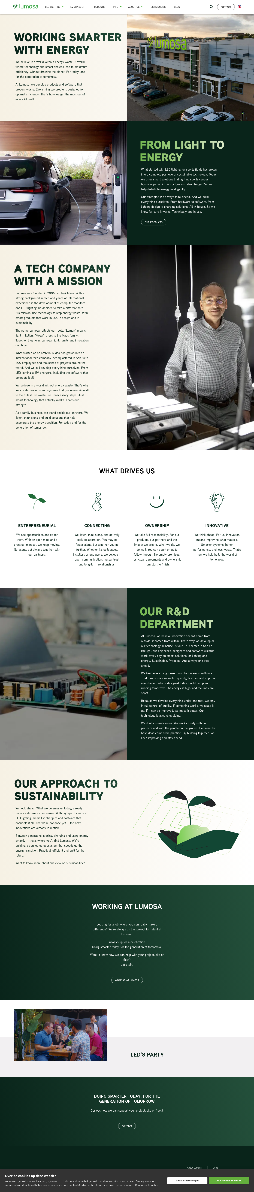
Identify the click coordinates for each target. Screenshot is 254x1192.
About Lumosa (194, 1167)
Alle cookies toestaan (228, 1180)
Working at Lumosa (127, 980)
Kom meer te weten (146, 1185)
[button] (63, 7)
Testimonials (157, 6)
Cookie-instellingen (187, 1180)
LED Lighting (53, 6)
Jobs (215, 1167)
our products (154, 222)
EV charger (77, 6)
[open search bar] (211, 7)
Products (99, 6)
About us (134, 6)
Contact (226, 7)
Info (115, 6)
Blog (177, 6)
